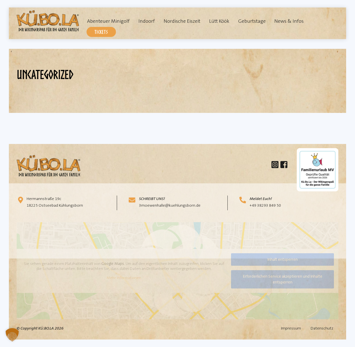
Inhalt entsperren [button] (282, 259)
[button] (12, 335)
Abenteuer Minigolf (108, 21)
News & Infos (289, 21)
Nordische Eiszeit (182, 21)
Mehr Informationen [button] (123, 278)
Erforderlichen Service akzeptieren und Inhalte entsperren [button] (282, 279)
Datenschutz (322, 328)
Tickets (101, 32)
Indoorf (146, 21)
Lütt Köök (219, 21)
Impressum (291, 328)
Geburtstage (252, 21)
